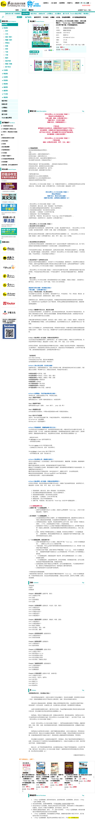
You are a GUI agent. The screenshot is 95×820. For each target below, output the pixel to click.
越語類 (5, 90)
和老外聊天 (5, 141)
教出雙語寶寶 (5, 147)
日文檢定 (45, 17)
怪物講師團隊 (66, 17)
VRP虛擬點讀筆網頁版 (79, 17)
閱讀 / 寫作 (8, 40)
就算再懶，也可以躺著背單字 (10, 165)
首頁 (17, 10)
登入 (90, 10)
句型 (6, 52)
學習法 (7, 43)
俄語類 (5, 97)
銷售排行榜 (9, 13)
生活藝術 (58, 13)
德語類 (5, 87)
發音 (6, 49)
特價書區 (17, 13)
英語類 (5, 28)
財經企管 (42, 13)
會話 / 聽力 (8, 37)
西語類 (5, 80)
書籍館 (24, 10)
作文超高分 (4, 180)
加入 (85, 10)
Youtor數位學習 (75, 13)
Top (83, 111)
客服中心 (70, 3)
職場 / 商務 (8, 64)
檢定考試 (34, 13)
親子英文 (8, 67)
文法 (6, 34)
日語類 (5, 70)
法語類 (5, 77)
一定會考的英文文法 (7, 126)
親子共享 (66, 13)
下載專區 (86, 13)
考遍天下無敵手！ (7, 156)
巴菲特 (4, 144)
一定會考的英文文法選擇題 (8, 191)
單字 (6, 31)
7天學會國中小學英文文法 (9, 129)
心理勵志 (50, 13)
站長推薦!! (5, 162)
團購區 (31, 10)
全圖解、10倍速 (55, 17)
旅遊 (6, 46)
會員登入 (46, 3)
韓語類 (5, 73)
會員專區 (62, 3)
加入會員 (54, 3)
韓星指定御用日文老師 (8, 138)
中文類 (5, 94)
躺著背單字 (37, 17)
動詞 (6, 58)
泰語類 (5, 84)
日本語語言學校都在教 (8, 159)
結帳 (88, 3)
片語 (6, 55)
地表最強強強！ (6, 150)
